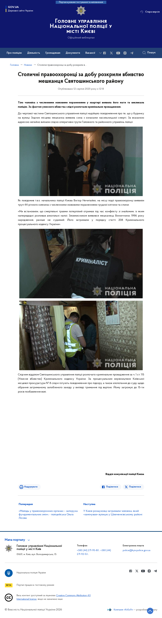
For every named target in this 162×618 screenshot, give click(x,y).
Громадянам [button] (52, 53)
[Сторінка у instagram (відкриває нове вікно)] (125, 53)
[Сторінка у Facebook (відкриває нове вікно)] (104, 53)
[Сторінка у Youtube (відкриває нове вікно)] (118, 53)
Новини (28, 65)
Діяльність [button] (33, 53)
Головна (14, 65)
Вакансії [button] (90, 53)
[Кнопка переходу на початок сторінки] (150, 611)
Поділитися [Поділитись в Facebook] (112, 487)
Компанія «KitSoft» (123, 610)
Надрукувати (30, 487)
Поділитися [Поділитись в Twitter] (135, 487)
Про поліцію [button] (14, 53)
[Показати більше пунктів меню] (100, 53)
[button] (18, 540)
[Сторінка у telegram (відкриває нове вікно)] (132, 53)
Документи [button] (73, 53)
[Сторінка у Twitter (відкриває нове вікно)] (111, 53)
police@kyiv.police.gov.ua (136, 550)
